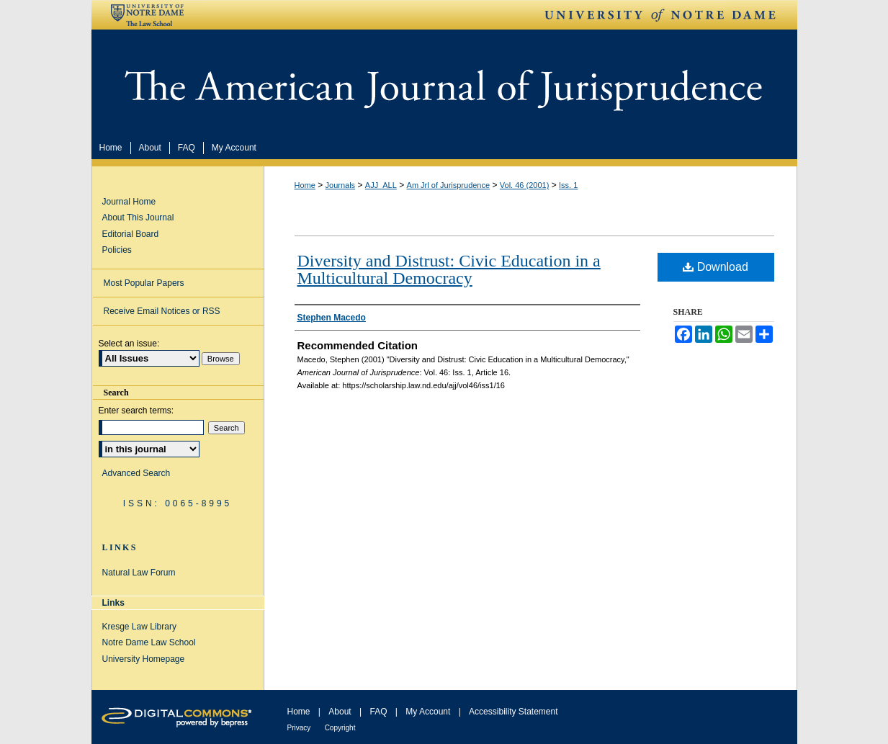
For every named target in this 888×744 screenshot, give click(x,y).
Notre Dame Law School (149, 642)
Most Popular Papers (144, 283)
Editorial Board (130, 234)
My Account (427, 712)
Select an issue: (129, 344)
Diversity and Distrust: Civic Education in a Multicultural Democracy (449, 269)
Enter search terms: (136, 410)
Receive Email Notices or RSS (162, 311)
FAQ (378, 712)
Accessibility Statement (513, 712)
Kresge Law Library (139, 627)
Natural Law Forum (139, 573)
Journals (341, 185)
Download (715, 267)
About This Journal (138, 217)
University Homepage (143, 659)
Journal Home (129, 202)
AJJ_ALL (381, 185)
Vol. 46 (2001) (525, 185)
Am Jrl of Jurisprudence (448, 185)
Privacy (299, 728)
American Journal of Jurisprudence (444, 82)
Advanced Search (136, 473)
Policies (117, 250)
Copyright (340, 728)
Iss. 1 (568, 185)
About (339, 712)
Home (305, 185)
